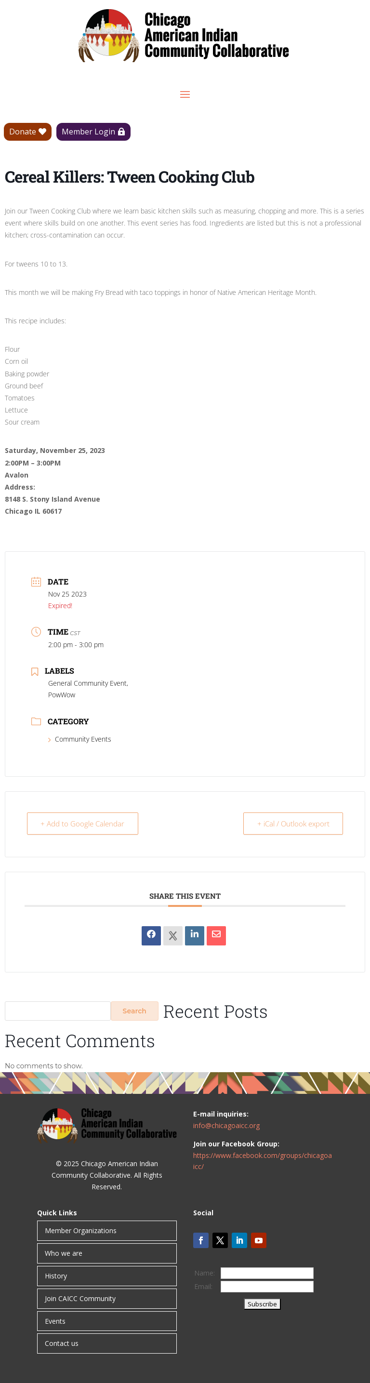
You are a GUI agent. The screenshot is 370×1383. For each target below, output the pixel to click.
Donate (22, 131)
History (56, 1275)
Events (55, 1321)
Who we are (63, 1253)
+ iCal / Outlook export (293, 823)
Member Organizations (81, 1230)
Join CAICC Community (80, 1298)
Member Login (88, 131)
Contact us (62, 1343)
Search (134, 1011)
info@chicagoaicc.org (226, 1125)
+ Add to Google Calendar (83, 823)
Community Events (79, 739)
